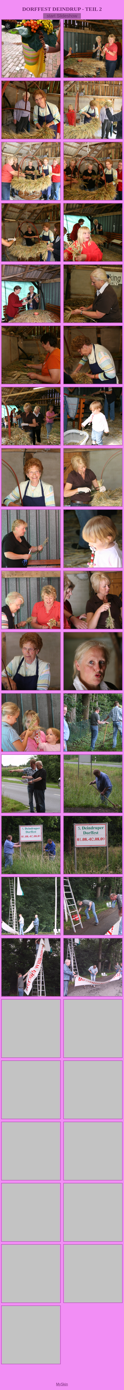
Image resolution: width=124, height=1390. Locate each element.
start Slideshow (62, 15)
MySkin (62, 1384)
